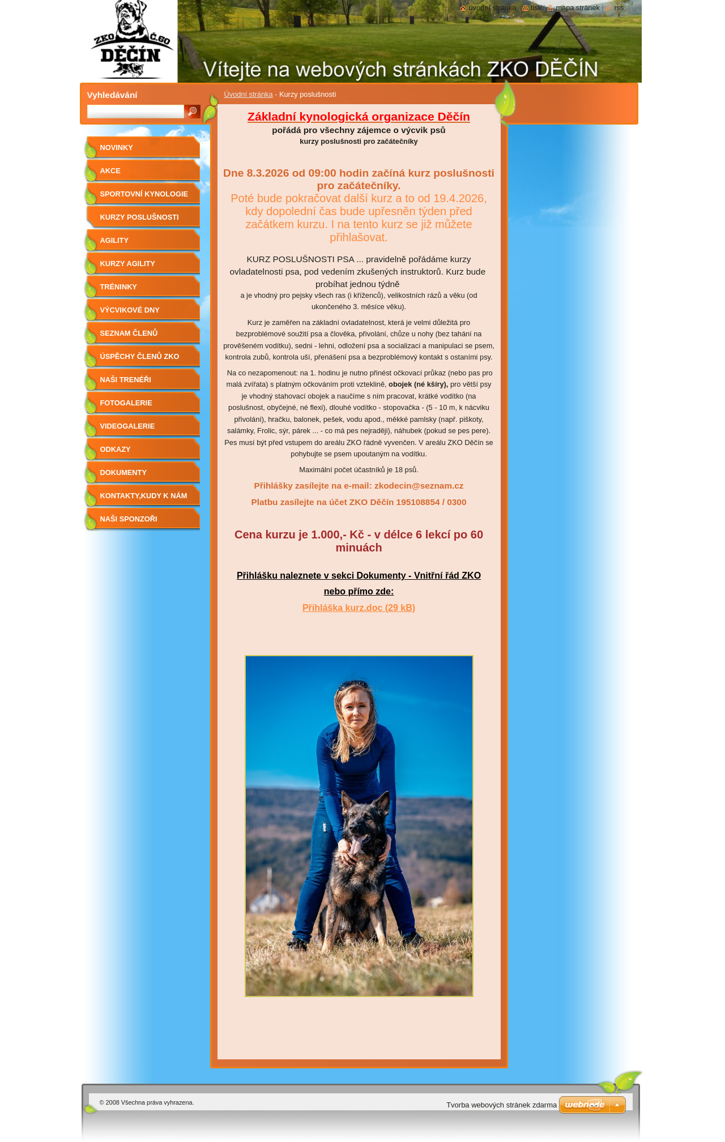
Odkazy (115, 449)
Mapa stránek (578, 7)
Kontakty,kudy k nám (143, 495)
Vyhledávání (112, 95)
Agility (114, 240)
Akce (110, 170)
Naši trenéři (125, 379)
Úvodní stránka (248, 94)
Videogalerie (127, 426)
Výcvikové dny (130, 310)
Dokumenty (123, 472)
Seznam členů (129, 333)
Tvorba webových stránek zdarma (501, 1105)
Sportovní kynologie (144, 194)
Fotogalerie (126, 403)
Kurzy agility (127, 263)
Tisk (536, 7)
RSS (619, 7)
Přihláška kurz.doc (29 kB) (358, 608)
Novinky (116, 147)
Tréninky (118, 287)
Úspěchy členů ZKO (140, 356)
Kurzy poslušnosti (139, 217)
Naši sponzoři (128, 519)
